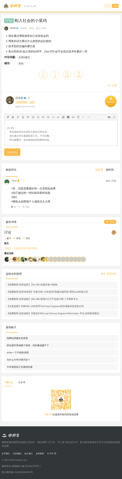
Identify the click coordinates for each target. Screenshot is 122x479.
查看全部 (111, 274)
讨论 (9, 21)
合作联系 (40, 453)
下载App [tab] (8, 382)
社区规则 (17, 453)
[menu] (105, 169)
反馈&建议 (24, 57)
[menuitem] (99, 170)
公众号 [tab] (21, 382)
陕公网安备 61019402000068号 (17, 472)
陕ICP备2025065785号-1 (28, 466)
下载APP (48, 414)
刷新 (103, 274)
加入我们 (28, 453)
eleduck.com (21, 460)
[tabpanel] (61, 404)
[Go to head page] (19, 6)
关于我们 (6, 453)
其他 (21, 63)
